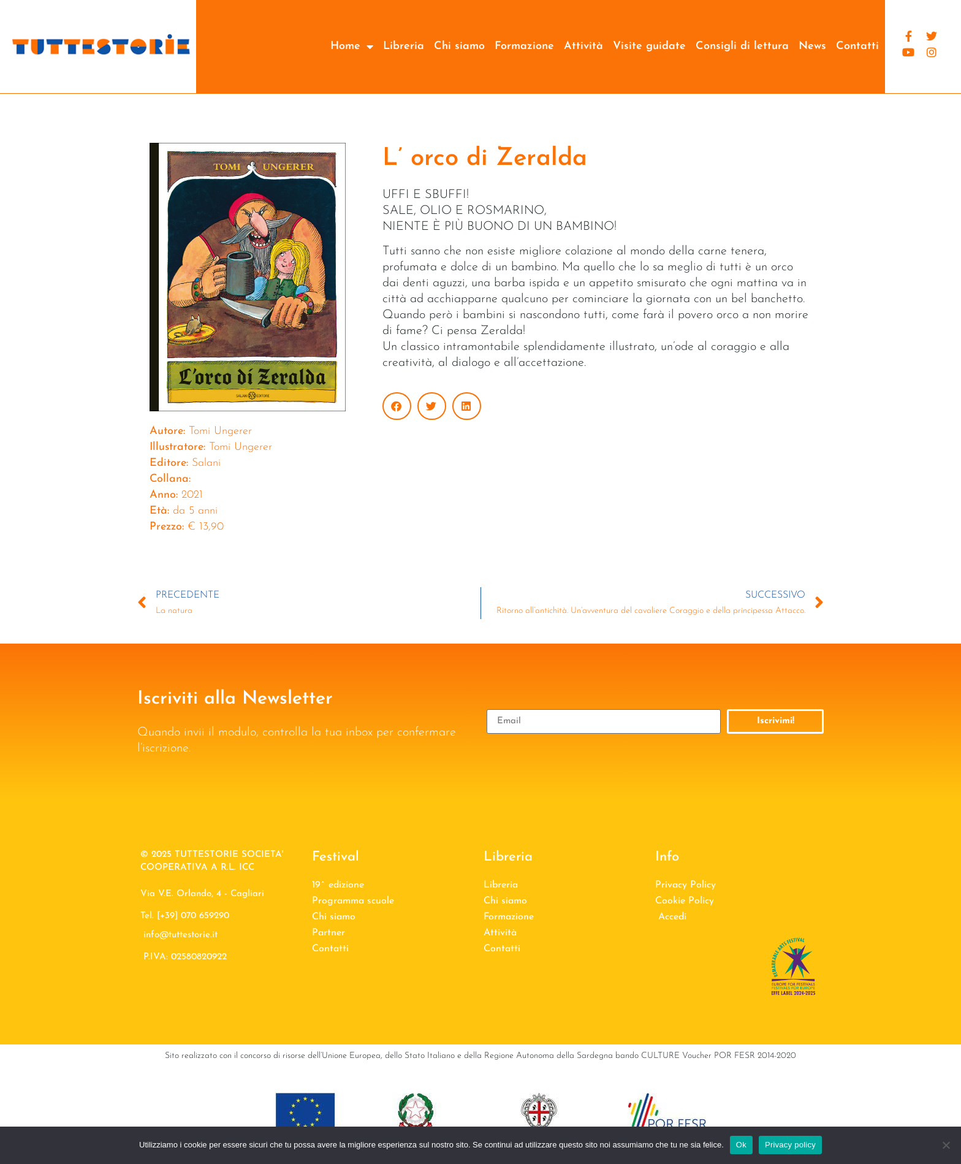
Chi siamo (459, 46)
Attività (583, 46)
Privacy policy (790, 1144)
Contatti (857, 46)
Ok (741, 1144)
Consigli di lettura (742, 46)
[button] (396, 406)
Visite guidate (649, 46)
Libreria (403, 46)
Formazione (524, 46)
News (812, 46)
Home (351, 46)
